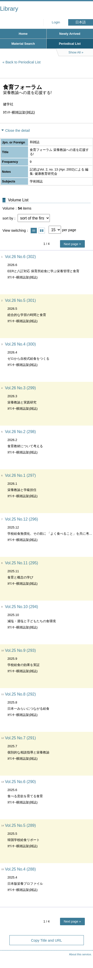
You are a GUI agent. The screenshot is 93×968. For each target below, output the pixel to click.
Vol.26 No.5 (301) (20, 300)
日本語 (80, 22)
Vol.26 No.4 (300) (20, 344)
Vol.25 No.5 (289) (20, 825)
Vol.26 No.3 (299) (20, 388)
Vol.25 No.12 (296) (21, 519)
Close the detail (17, 130)
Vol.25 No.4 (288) (20, 869)
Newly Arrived (69, 34)
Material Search (23, 43)
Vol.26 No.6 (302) (20, 257)
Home (23, 34)
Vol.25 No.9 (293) (20, 650)
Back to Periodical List (23, 62)
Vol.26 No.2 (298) (20, 432)
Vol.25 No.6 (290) (20, 782)
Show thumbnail (41, 230)
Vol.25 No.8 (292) (20, 694)
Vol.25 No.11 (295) (21, 563)
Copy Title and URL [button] (46, 940)
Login (56, 22)
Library (9, 8)
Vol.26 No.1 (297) (20, 475)
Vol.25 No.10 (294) (21, 607)
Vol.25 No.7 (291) (20, 738)
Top (84, 954)
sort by (7, 218)
